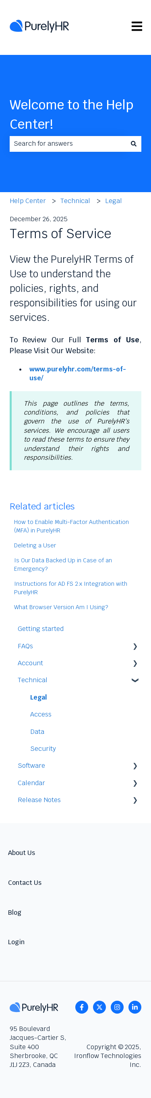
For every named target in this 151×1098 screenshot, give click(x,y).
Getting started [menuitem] (41, 628)
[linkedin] (134, 1007)
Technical (75, 201)
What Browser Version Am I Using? (61, 607)
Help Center (28, 201)
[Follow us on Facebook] (81, 1007)
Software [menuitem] (31, 765)
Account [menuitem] (30, 663)
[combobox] (68, 143)
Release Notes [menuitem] (39, 800)
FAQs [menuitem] (25, 646)
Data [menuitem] (37, 731)
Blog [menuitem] (14, 912)
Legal (113, 201)
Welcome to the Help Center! (71, 114)
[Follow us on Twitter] (99, 1007)
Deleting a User (35, 545)
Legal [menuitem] (38, 697)
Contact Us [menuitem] (24, 882)
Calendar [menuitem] (31, 783)
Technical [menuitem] (33, 680)
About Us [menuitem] (21, 853)
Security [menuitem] (43, 748)
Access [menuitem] (41, 714)
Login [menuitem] (16, 942)
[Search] (133, 143)
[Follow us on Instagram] (117, 1007)
